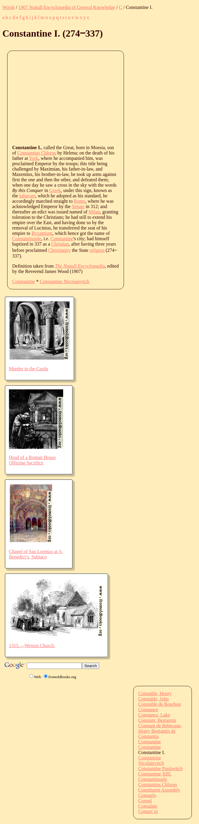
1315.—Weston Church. (32, 645)
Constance (148, 709)
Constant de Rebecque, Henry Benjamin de (160, 728)
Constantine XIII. (155, 773)
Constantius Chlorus (36, 152)
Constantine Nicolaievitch (64, 281)
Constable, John (153, 698)
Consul (145, 800)
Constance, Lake (154, 714)
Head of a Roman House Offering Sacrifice (32, 460)
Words (8, 7)
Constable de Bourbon (159, 704)
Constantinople (26, 238)
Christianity (59, 250)
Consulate (147, 806)
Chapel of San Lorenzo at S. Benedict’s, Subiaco (36, 554)
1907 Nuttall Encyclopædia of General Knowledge (66, 7)
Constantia (148, 736)
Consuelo (147, 795)
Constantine (61, 238)
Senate (78, 206)
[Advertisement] (105, 97)
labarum (27, 195)
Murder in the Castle (28, 368)
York (33, 158)
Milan (94, 211)
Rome (79, 201)
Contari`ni (148, 811)
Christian (60, 243)
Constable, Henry (155, 693)
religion (97, 250)
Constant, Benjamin (157, 720)
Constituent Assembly (159, 789)
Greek (55, 190)
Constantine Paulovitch (160, 768)
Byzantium (42, 233)
